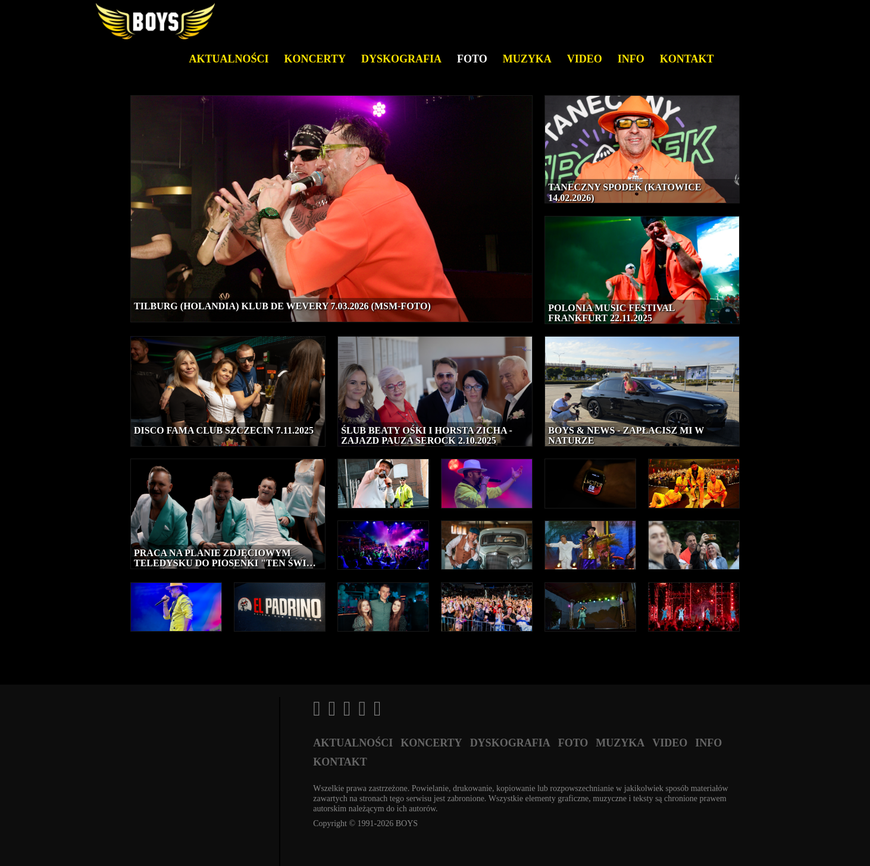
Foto (472, 59)
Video (584, 59)
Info (631, 59)
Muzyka (527, 59)
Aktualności (229, 59)
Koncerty (315, 59)
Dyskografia (401, 59)
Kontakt (687, 59)
